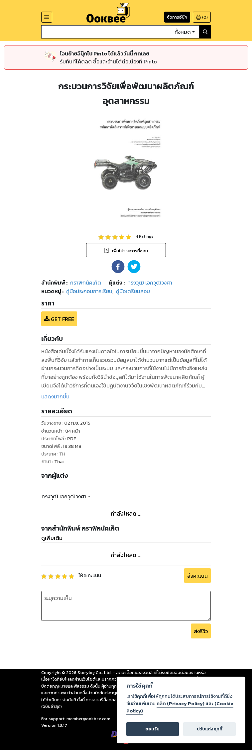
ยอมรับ (152, 729)
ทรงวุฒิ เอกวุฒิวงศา (64, 496)
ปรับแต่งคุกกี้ (209, 729)
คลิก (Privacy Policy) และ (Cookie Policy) (179, 707)
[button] (118, 266)
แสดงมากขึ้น (55, 396)
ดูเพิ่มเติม (52, 538)
